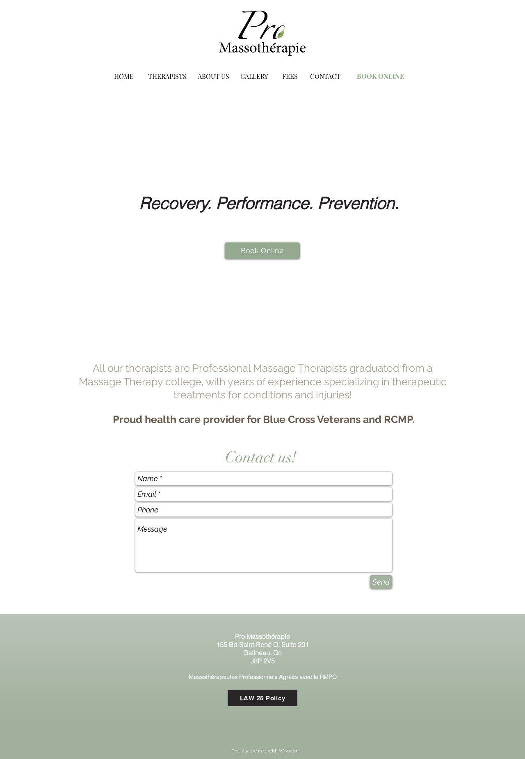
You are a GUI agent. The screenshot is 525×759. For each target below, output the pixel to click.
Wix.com (289, 751)
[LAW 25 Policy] (262, 698)
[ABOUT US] (213, 76)
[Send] (381, 582)
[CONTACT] (325, 76)
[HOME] (124, 76)
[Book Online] (262, 250)
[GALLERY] (254, 76)
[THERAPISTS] (167, 76)
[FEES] (290, 76)
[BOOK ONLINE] (380, 76)
